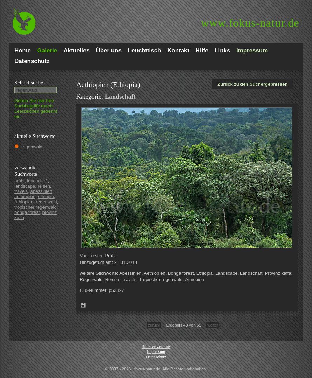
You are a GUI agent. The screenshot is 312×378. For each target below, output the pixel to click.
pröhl (19, 180)
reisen (44, 186)
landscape (24, 186)
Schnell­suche (28, 82)
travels (21, 191)
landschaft (37, 180)
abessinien (41, 191)
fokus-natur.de (250, 23)
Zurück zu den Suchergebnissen (252, 84)
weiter (212, 325)
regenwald (31, 146)
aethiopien (24, 196)
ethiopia (46, 196)
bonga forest (27, 212)
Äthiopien (23, 201)
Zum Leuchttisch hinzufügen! (83, 305)
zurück (154, 325)
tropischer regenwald (35, 207)
